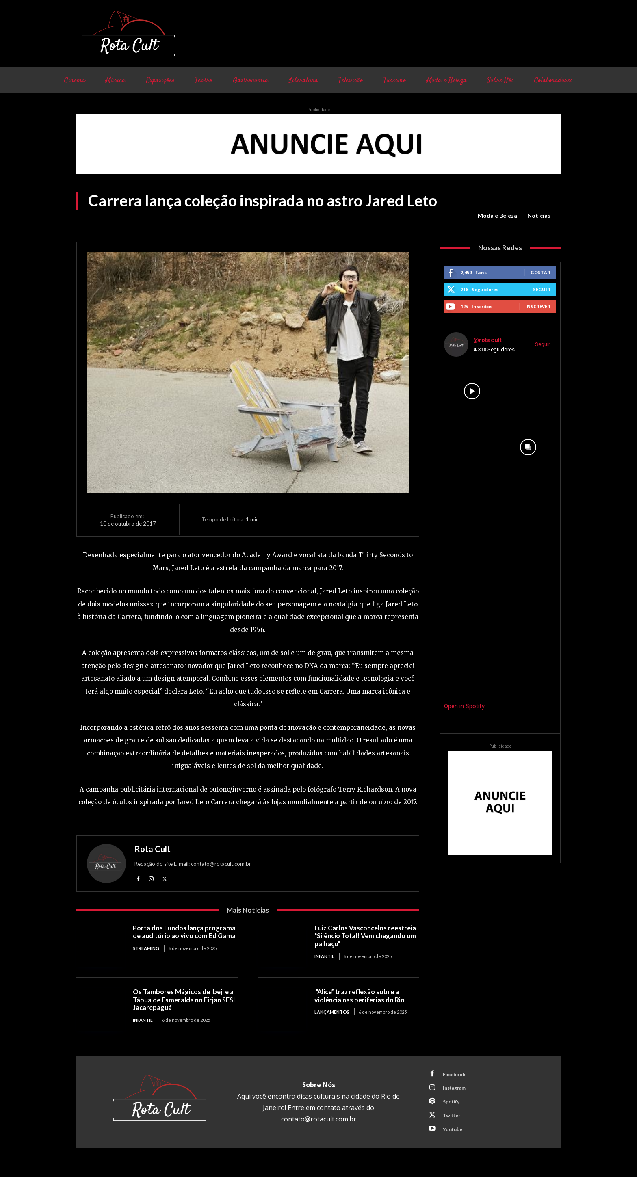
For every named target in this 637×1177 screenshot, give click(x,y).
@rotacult (487, 340)
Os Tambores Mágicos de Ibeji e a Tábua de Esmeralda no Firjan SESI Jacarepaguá (185, 1000)
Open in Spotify (464, 706)
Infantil (324, 957)
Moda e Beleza (497, 216)
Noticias (538, 216)
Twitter (454, 1121)
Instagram (457, 1091)
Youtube (455, 1136)
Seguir (541, 289)
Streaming (146, 957)
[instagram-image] (472, 391)
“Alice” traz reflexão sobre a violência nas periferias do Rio (361, 996)
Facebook (456, 1076)
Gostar (540, 272)
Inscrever (537, 306)
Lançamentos (331, 1013)
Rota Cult (152, 849)
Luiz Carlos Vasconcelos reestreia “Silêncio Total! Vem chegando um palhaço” (362, 936)
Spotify (453, 1106)
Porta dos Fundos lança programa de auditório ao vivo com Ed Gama (181, 936)
